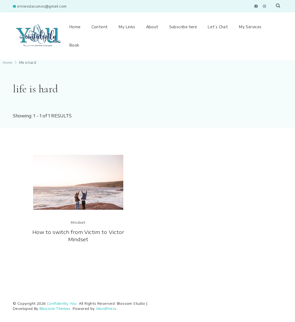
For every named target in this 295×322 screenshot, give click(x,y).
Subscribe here (183, 26)
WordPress (106, 308)
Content (100, 26)
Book (74, 45)
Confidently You (62, 303)
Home (75, 26)
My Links (126, 26)
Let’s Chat (218, 26)
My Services (250, 26)
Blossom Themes (55, 308)
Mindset (78, 222)
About (152, 26)
